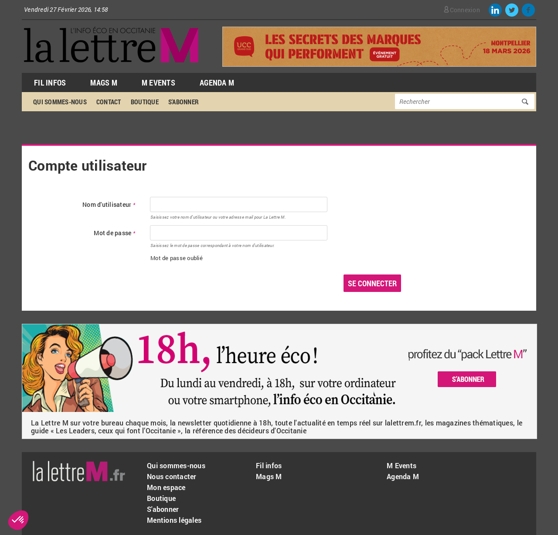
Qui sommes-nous (60, 101)
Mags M (103, 82)
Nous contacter (172, 476)
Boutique (145, 101)
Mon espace (166, 487)
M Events (158, 82)
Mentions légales (174, 520)
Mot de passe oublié (176, 258)
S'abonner (183, 101)
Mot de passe (114, 233)
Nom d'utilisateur (108, 204)
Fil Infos (50, 82)
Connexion (465, 10)
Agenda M (217, 82)
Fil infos (269, 465)
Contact (108, 101)
